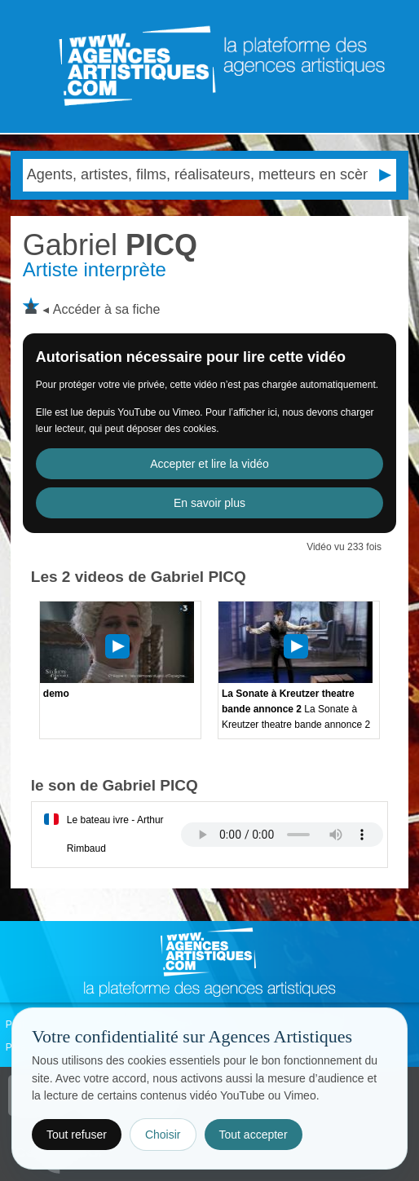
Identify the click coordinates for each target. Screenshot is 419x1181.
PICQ (110, 245)
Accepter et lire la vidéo (209, 463)
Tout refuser (76, 1134)
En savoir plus (209, 502)
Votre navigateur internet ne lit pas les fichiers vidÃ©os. (282, 834)
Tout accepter (253, 1134)
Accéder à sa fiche (107, 309)
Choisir (163, 1134)
